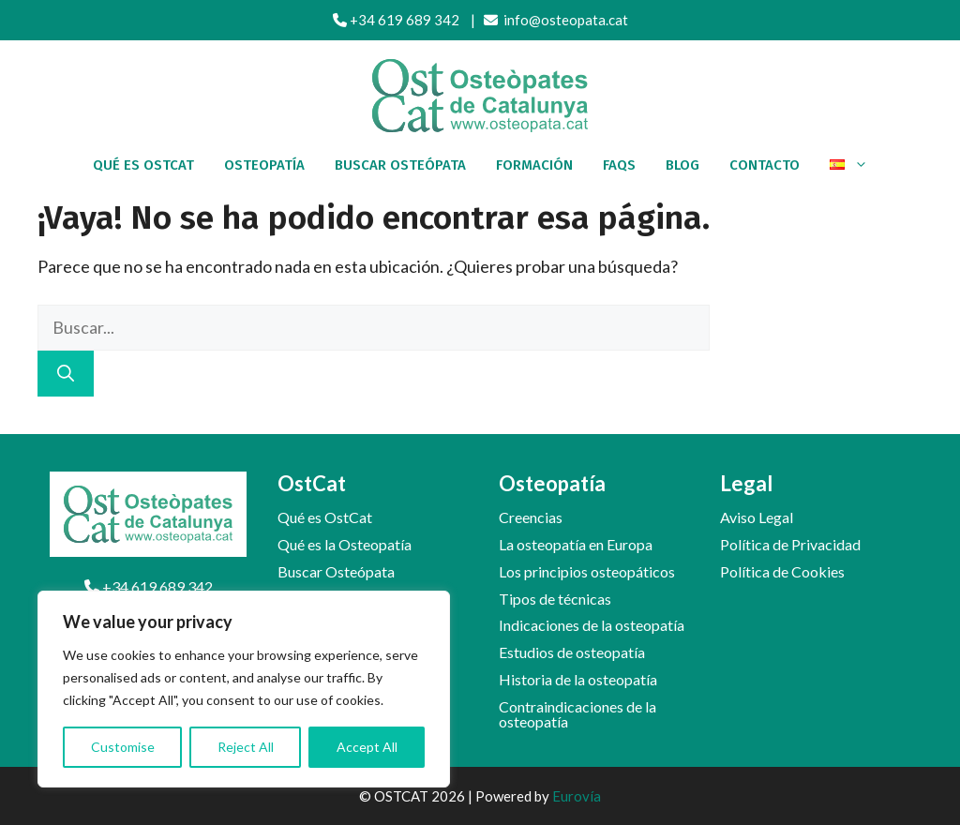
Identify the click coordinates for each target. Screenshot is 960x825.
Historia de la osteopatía (578, 679)
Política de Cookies (782, 571)
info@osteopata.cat (556, 19)
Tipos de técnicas (555, 599)
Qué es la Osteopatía (345, 544)
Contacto (764, 165)
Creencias (530, 517)
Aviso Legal (756, 517)
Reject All (246, 747)
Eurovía (576, 796)
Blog (682, 165)
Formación (534, 165)
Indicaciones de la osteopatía (591, 625)
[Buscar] (66, 374)
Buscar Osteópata (336, 571)
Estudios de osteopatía (572, 652)
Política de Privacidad (790, 544)
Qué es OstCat (143, 165)
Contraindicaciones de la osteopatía (577, 714)
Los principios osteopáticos (587, 571)
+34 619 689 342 (396, 19)
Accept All (367, 747)
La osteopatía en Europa (575, 544)
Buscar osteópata (400, 165)
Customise (123, 747)
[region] (244, 689)
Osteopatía (264, 165)
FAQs (619, 165)
